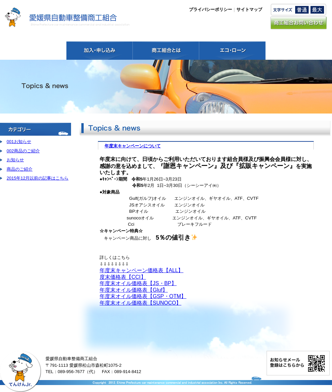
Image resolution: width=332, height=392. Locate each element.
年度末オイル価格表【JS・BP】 (138, 283)
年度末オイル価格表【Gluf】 (134, 290)
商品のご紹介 (20, 169)
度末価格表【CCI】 (123, 277)
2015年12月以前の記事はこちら (37, 178)
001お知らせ (19, 141)
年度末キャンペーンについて (133, 145)
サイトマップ (249, 9)
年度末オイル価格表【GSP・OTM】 (143, 296)
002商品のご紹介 (23, 150)
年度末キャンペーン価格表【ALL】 (141, 270)
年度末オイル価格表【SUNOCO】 (140, 303)
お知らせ (15, 159)
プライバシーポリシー (210, 9)
